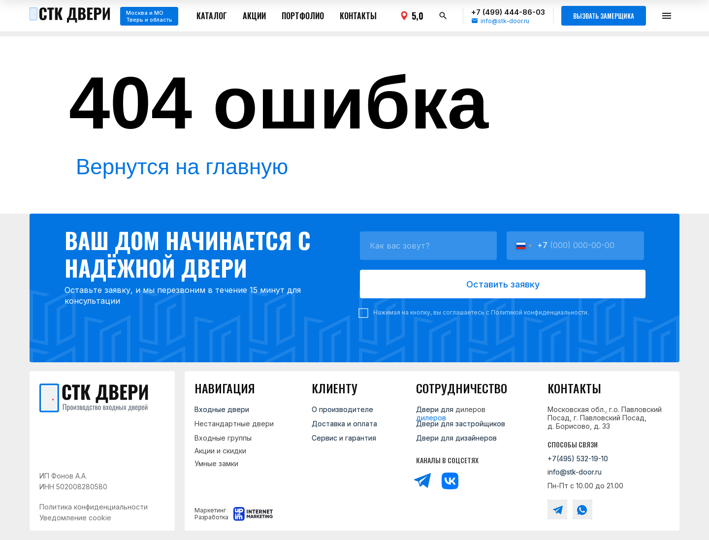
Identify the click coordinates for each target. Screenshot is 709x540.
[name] (428, 245)
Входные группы (223, 438)
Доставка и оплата (344, 423)
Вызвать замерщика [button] (603, 16)
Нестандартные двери (234, 423)
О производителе (342, 409)
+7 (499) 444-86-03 (508, 12)
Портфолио (303, 16)
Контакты (358, 16)
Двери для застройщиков (460, 423)
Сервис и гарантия (344, 438)
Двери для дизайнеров (456, 438)
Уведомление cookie (75, 517)
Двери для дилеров (450, 409)
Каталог (211, 16)
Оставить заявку (503, 284)
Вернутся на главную (182, 167)
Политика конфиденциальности (93, 507)
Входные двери (221, 409)
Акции (254, 16)
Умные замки (216, 463)
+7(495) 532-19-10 (578, 458)
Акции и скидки (220, 450)
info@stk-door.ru (505, 21)
